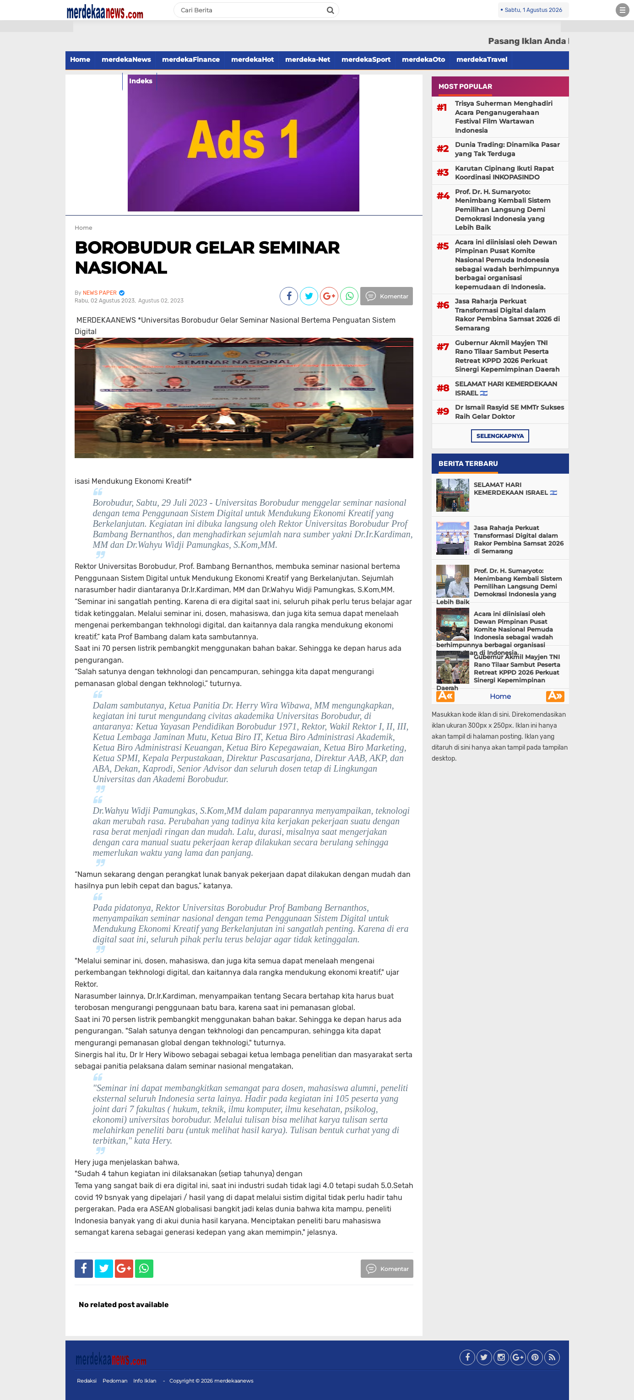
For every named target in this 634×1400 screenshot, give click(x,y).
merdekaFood (94, 81)
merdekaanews (233, 1381)
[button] (36, 26)
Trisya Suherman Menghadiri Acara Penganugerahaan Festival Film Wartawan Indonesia (504, 117)
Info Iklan (144, 1381)
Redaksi (87, 1381)
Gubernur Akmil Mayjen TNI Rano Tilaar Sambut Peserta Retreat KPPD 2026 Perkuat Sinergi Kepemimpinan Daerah (507, 356)
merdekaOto (423, 59)
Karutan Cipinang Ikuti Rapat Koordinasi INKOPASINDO (504, 173)
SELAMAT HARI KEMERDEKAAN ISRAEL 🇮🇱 (506, 388)
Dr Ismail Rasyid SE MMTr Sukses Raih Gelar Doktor (509, 412)
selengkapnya (500, 435)
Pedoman (115, 1381)
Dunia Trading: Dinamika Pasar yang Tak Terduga (507, 149)
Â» (555, 696)
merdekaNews (126, 59)
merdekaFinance (191, 59)
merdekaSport (365, 59)
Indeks (140, 81)
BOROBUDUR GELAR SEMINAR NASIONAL (207, 257)
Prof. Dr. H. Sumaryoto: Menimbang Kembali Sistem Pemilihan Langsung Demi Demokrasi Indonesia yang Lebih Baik (503, 210)
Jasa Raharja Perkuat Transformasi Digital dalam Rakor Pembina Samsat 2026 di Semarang (507, 314)
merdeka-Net (307, 59)
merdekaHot (252, 59)
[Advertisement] (36, 164)
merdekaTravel (481, 59)
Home (80, 59)
